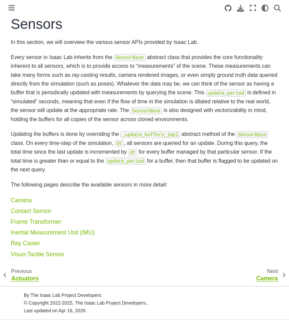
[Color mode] (265, 8)
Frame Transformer (36, 221)
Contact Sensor (31, 211)
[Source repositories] (228, 8)
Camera (21, 200)
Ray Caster (25, 243)
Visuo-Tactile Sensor (37, 254)
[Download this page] (240, 8)
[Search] (277, 8)
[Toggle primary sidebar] (11, 7)
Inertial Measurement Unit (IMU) (53, 232)
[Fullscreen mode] (253, 8)
